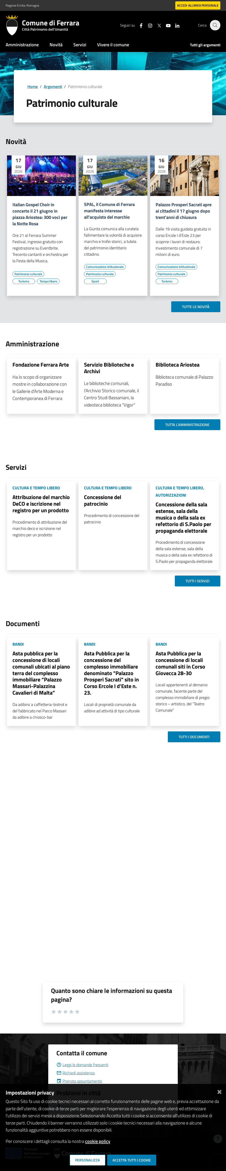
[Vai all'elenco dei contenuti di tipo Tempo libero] (48, 281)
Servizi (79, 44)
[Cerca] (214, 25)
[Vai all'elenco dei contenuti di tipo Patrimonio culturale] (28, 274)
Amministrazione (22, 44)
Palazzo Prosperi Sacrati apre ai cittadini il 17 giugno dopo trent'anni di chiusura (184, 210)
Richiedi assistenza (75, 1073)
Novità (56, 44)
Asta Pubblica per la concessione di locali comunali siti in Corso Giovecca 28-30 (180, 663)
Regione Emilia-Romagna (22, 5)
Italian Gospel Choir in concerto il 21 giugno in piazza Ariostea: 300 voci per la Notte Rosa (39, 214)
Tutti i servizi (197, 581)
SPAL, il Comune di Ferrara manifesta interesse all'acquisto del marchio (109, 210)
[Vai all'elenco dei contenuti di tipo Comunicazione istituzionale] (105, 266)
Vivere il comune (113, 44)
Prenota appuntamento (79, 1081)
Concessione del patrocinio (102, 500)
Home (32, 86)
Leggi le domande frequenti (82, 1065)
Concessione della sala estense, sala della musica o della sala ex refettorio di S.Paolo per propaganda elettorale (183, 517)
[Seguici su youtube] (165, 25)
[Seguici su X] (156, 25)
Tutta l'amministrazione (187, 424)
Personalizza (87, 1160)
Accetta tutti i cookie (132, 1160)
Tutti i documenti (194, 737)
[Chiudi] (219, 1091)
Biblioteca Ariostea (178, 364)
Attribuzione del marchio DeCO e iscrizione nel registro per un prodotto (41, 503)
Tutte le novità (195, 306)
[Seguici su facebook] (138, 25)
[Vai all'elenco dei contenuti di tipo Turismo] (23, 281)
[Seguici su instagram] (147, 25)
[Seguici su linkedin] (174, 25)
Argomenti (53, 86)
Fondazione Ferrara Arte (40, 364)
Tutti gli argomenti (205, 45)
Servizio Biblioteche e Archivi (109, 367)
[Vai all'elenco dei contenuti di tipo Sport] (95, 281)
